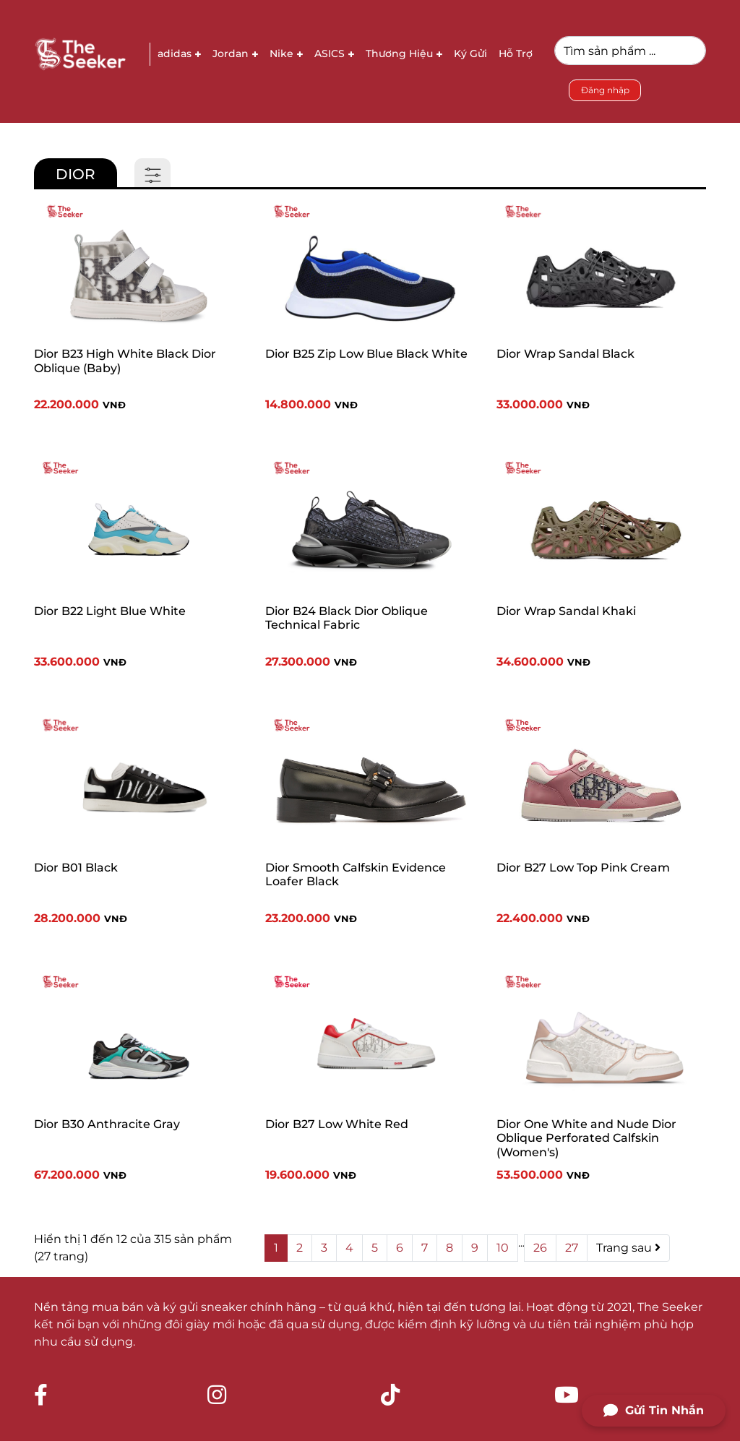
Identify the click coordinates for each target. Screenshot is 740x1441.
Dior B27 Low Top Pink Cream (583, 867)
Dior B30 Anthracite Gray (107, 1124)
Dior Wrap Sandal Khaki (566, 611)
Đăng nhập (605, 90)
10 (502, 1248)
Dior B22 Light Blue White (110, 611)
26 (540, 1248)
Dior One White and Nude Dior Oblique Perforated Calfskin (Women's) (586, 1137)
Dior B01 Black (76, 867)
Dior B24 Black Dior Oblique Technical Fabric (346, 618)
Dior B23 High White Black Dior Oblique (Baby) (125, 360)
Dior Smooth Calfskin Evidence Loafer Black (355, 874)
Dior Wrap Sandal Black (565, 354)
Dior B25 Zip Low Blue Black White (366, 354)
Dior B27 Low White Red (336, 1124)
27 (571, 1248)
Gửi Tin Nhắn (653, 1410)
